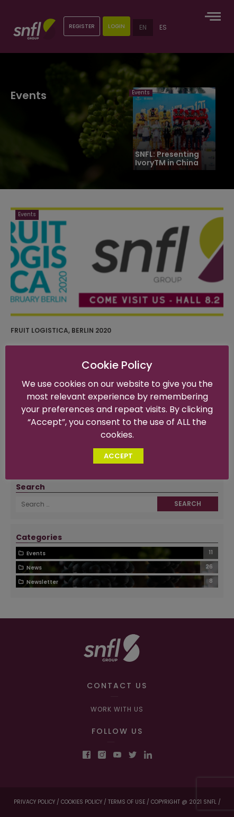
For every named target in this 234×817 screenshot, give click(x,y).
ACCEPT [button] (118, 456)
